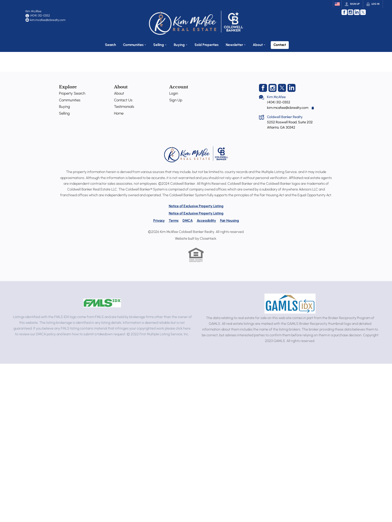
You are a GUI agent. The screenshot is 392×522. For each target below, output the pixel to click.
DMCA (187, 219)
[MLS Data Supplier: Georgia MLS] (289, 302)
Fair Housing (229, 219)
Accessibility (206, 219)
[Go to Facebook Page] (344, 12)
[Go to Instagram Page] (350, 12)
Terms (173, 219)
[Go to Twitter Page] (363, 12)
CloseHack (208, 237)
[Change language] (337, 3)
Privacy (159, 219)
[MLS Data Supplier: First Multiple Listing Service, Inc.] (102, 302)
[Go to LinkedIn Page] (357, 12)
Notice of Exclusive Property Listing (196, 204)
